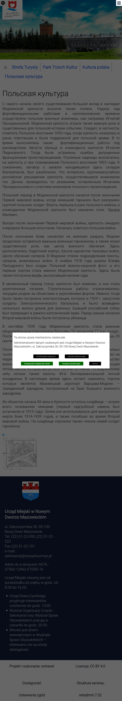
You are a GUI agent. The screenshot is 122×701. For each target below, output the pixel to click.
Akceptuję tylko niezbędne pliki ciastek (37, 364)
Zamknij (95, 364)
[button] (119, 3)
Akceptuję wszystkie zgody (71, 364)
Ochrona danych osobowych (46, 356)
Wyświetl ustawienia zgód (76, 356)
